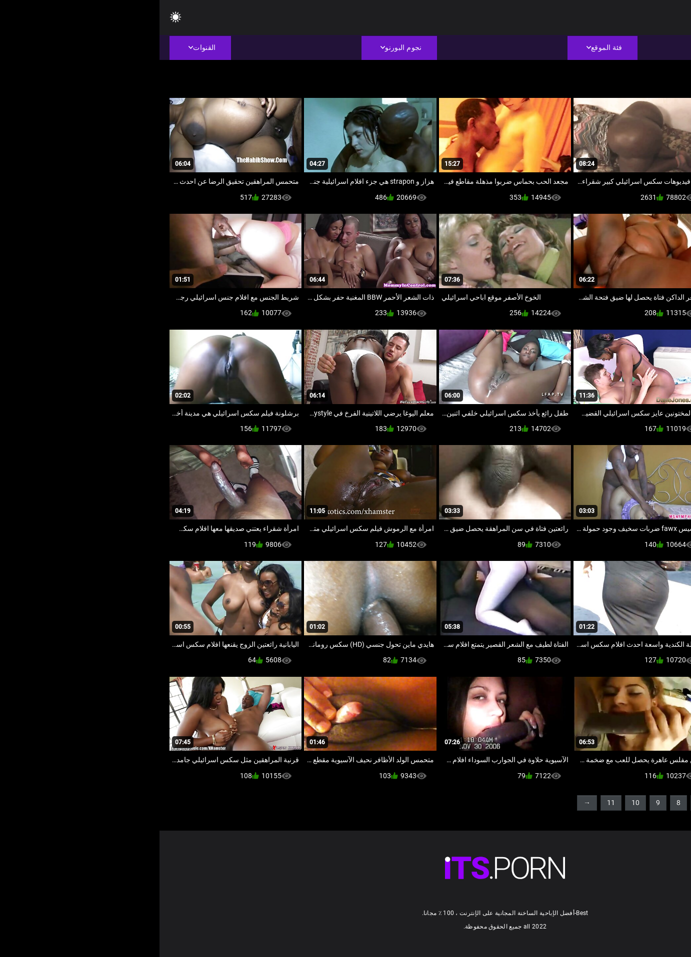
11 (452, 803)
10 (476, 803)
